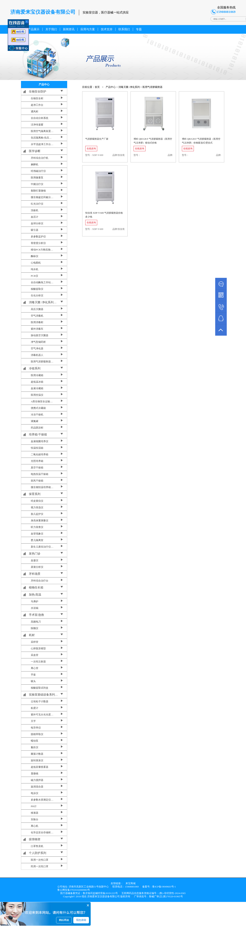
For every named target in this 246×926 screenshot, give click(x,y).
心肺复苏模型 (38, 648)
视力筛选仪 (37, 507)
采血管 (34, 655)
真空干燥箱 (37, 467)
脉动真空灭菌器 (39, 335)
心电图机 (36, 262)
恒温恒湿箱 (37, 447)
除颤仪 (34, 628)
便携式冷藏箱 (38, 408)
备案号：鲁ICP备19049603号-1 (159, 886)
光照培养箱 (37, 461)
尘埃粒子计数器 (39, 701)
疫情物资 (34, 839)
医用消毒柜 (37, 322)
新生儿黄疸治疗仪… (42, 546)
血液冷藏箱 (37, 388)
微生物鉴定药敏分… (42, 197)
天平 (33, 721)
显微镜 (34, 773)
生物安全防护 (37, 91)
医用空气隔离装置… (42, 131)
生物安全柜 (37, 98)
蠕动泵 (34, 740)
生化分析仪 (37, 295)
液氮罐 (34, 421)
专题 (139, 29)
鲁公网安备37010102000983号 (73, 889)
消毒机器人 (37, 355)
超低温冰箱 (37, 381)
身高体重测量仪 (39, 520)
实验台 (34, 819)
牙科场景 (34, 573)
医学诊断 (34, 151)
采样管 (34, 641)
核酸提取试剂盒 (39, 687)
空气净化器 (37, 348)
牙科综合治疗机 (39, 157)
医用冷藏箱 (37, 375)
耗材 (32, 635)
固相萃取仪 (37, 734)
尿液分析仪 (37, 567)
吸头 (33, 681)
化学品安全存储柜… (42, 832)
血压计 (34, 216)
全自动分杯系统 (39, 118)
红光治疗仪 (37, 203)
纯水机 (34, 269)
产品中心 (111, 87)
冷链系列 (34, 368)
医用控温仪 (37, 394)
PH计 (34, 806)
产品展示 (33, 29)
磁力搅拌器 (37, 780)
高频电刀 (36, 621)
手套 (33, 674)
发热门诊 (34, 553)
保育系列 (34, 494)
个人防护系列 (37, 853)
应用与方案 (87, 29)
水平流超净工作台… (42, 144)
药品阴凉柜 (37, 427)
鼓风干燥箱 (37, 480)
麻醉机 (34, 164)
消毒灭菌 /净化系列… (42, 302)
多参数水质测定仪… (42, 799)
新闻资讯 (68, 29)
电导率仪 (36, 727)
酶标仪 (34, 256)
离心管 (34, 668)
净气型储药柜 (38, 341)
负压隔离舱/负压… (41, 137)
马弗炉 (34, 601)
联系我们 (124, 29)
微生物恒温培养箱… (42, 487)
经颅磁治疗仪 (38, 171)
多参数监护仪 (38, 236)
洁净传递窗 (37, 124)
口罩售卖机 (37, 846)
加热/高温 (35, 594)
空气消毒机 (37, 315)
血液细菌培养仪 (39, 441)
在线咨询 (91, 148)
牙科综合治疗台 (39, 580)
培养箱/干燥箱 (38, 434)
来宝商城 (131, 883)
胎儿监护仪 (37, 514)
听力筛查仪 (37, 527)
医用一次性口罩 (39, 859)
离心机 (34, 825)
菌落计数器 (37, 753)
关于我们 (51, 29)
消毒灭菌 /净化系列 (129, 87)
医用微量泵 (37, 177)
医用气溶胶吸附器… (42, 361)
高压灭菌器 (37, 309)
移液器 (34, 812)
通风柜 (34, 111)
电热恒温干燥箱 (39, 474)
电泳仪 (34, 793)
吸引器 (34, 230)
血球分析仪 (37, 223)
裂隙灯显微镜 (38, 190)
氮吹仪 (34, 747)
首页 (97, 87)
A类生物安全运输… (42, 401)
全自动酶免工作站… (42, 282)
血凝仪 (34, 560)
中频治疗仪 (37, 184)
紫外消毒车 (37, 328)
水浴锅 (34, 608)
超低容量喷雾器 (39, 767)
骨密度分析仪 (38, 243)
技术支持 (106, 29)
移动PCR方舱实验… (42, 249)
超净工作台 (37, 104)
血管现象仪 (37, 533)
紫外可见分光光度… (42, 714)
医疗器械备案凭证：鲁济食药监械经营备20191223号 (89, 893)
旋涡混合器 (37, 786)
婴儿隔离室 (37, 540)
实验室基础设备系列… (43, 694)
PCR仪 (34, 275)
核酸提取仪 (37, 288)
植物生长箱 (36, 587)
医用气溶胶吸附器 (152, 87)
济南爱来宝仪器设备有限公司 (103, 896)
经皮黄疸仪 (37, 500)
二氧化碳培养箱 (39, 454)
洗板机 (34, 210)
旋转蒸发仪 (37, 760)
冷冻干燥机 (37, 414)
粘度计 (34, 708)
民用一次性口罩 (39, 866)
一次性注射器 (38, 661)
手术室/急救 (36, 614)
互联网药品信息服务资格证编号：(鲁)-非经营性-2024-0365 (153, 893)
